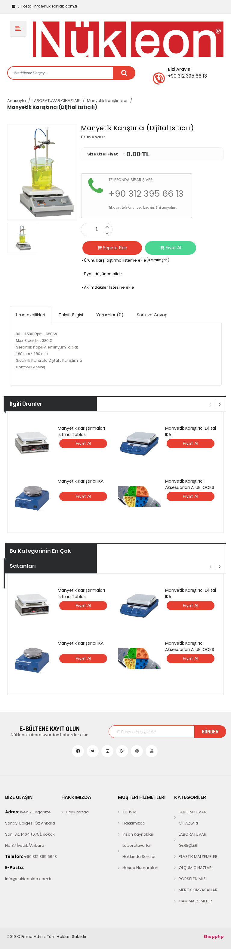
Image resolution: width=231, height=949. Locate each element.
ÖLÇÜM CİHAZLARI (196, 868)
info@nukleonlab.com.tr (44, 6)
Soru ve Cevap (152, 315)
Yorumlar (110, 315)
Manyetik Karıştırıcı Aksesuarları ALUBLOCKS (189, 484)
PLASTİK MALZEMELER (198, 856)
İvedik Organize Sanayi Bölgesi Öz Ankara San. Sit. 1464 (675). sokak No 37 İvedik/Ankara (30, 828)
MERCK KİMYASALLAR (198, 890)
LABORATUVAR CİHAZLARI (56, 100)
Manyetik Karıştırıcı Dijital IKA (190, 431)
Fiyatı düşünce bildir (101, 274)
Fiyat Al (170, 247)
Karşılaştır (157, 260)
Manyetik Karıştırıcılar (107, 100)
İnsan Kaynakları (138, 834)
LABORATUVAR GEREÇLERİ (192, 839)
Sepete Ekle (112, 247)
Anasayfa (16, 100)
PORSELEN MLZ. (193, 879)
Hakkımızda (77, 812)
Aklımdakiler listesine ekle (107, 287)
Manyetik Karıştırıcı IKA (80, 481)
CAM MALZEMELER (195, 901)
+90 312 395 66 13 (31, 856)
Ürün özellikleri (30, 315)
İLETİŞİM (129, 812)
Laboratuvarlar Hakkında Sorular (139, 851)
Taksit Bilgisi (71, 315)
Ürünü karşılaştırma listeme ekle (113, 260)
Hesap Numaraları (140, 868)
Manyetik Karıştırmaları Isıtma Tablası (81, 431)
